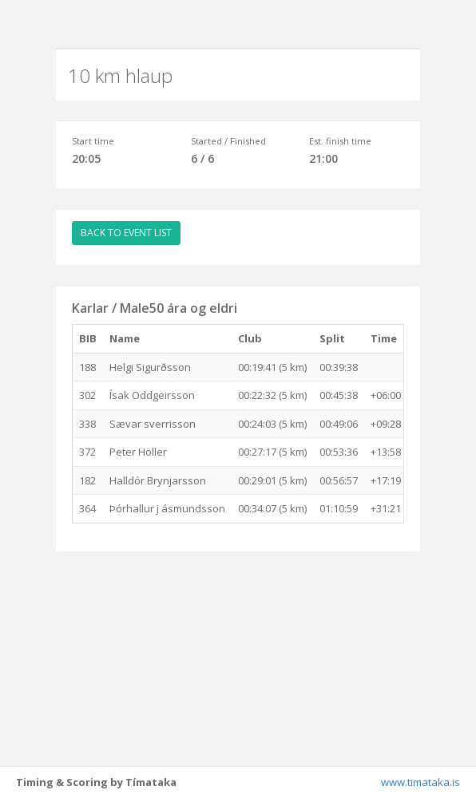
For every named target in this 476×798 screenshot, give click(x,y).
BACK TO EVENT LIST (126, 232)
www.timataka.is (420, 782)
